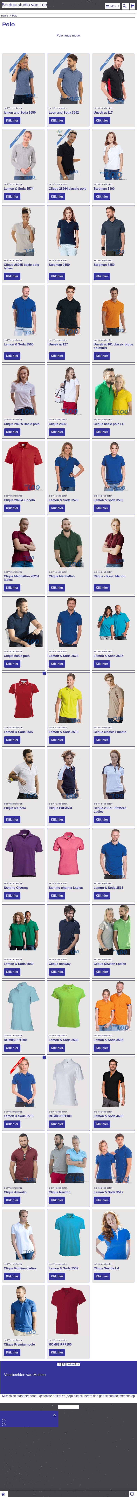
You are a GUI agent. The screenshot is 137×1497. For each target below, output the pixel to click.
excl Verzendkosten (13, 108)
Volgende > (73, 1364)
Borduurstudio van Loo (24, 4)
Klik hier (12, 120)
